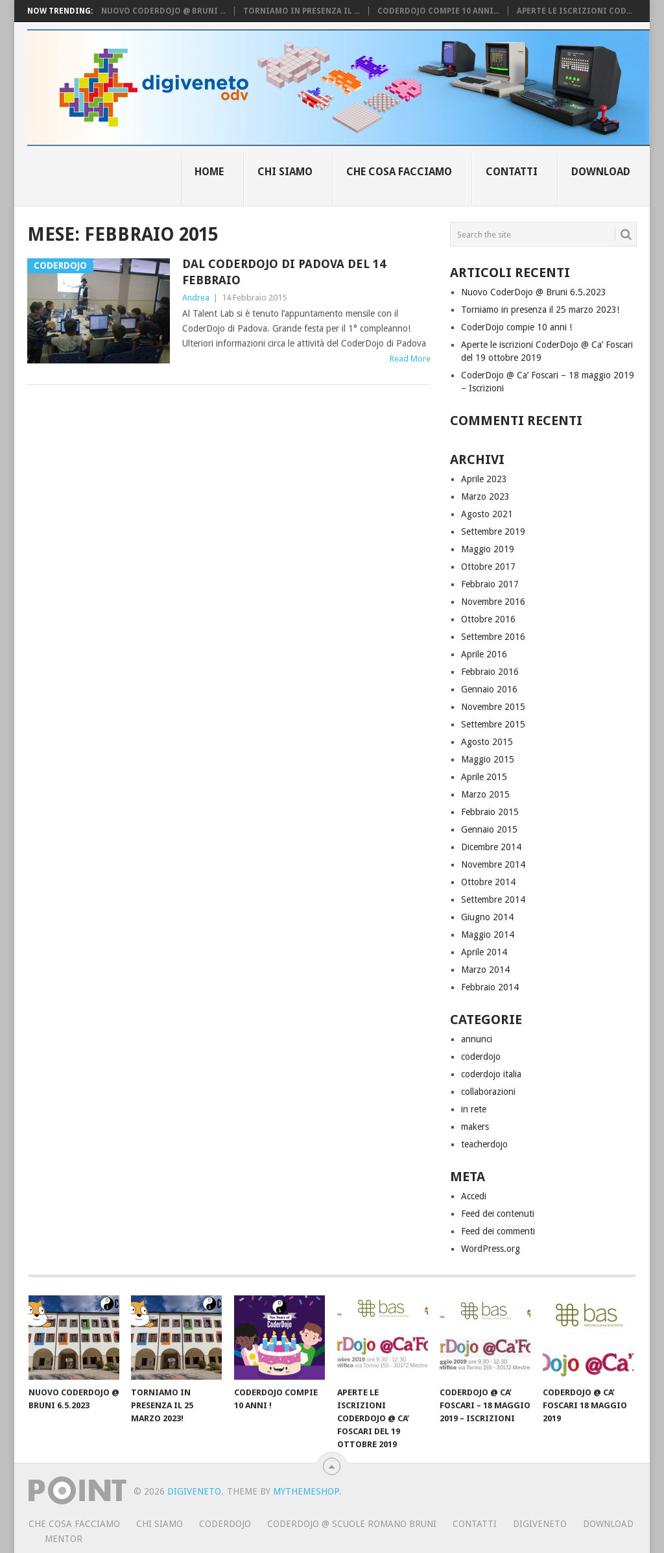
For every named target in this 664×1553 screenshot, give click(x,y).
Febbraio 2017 (490, 584)
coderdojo (481, 1056)
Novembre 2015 (493, 707)
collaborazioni (488, 1091)
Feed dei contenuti (497, 1213)
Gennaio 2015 (489, 829)
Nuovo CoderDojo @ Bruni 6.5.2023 (533, 292)
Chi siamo (285, 171)
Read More (410, 358)
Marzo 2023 (485, 496)
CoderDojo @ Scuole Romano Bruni (351, 1524)
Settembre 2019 (493, 531)
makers (475, 1126)
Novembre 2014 (493, 864)
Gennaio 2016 (489, 689)
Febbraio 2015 (490, 812)
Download (600, 171)
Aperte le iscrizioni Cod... (574, 11)
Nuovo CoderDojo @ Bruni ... (163, 11)
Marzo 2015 (485, 794)
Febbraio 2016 (490, 671)
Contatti (512, 171)
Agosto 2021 (487, 514)
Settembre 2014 (493, 899)
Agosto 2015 (487, 742)
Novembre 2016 (493, 601)
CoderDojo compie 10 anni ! (516, 327)
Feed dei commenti (498, 1231)
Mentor (63, 1539)
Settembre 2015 (493, 724)
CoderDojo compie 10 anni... (438, 11)
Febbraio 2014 (490, 987)
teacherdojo (484, 1144)
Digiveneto (194, 1491)
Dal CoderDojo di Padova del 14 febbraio (284, 272)
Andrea (195, 297)
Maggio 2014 (487, 934)
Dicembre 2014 (491, 847)
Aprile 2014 (484, 952)
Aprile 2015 (484, 777)
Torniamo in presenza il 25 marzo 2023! (540, 309)
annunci (476, 1039)
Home (209, 171)
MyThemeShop (306, 1491)
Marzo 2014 (485, 969)
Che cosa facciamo (399, 171)
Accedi (473, 1196)
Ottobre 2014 (488, 882)
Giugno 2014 (487, 917)
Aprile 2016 (484, 654)
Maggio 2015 (487, 759)
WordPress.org (490, 1248)
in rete (473, 1109)
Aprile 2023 (484, 479)
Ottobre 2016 (488, 619)
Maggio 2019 (487, 549)
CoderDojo (225, 1524)
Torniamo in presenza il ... (301, 11)
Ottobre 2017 (488, 566)
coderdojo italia (491, 1074)
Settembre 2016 (493, 636)
